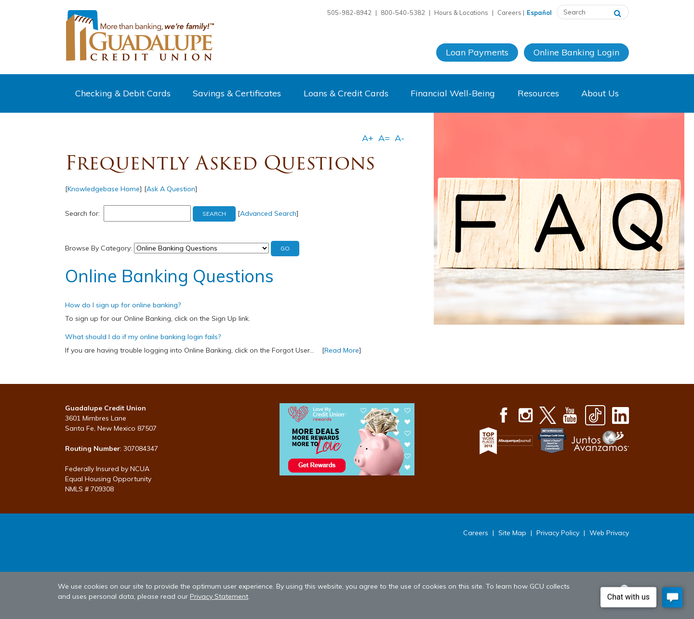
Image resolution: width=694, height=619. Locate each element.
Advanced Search (268, 213)
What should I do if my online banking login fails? (143, 336)
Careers (509, 12)
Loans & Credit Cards (346, 93)
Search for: (82, 213)
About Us (600, 93)
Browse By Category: (98, 248)
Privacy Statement (219, 596)
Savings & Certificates (237, 93)
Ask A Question (171, 188)
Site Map (512, 532)
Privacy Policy (557, 532)
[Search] (617, 12)
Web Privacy (609, 532)
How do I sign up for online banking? (123, 305)
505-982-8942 (349, 12)
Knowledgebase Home (103, 188)
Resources (538, 93)
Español (539, 12)
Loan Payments (477, 52)
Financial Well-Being (453, 93)
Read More (341, 350)
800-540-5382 (403, 12)
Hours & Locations (461, 12)
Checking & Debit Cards (123, 93)
